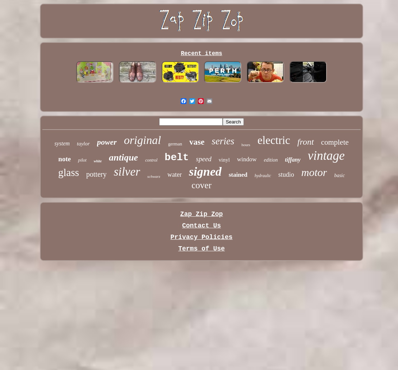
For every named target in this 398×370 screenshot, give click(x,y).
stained (238, 174)
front (305, 141)
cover (201, 185)
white (98, 161)
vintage (326, 156)
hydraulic (263, 175)
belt (177, 157)
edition (271, 160)
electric (274, 140)
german (175, 143)
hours (245, 145)
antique (123, 157)
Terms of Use (201, 248)
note (64, 159)
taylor (83, 143)
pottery (96, 174)
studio (286, 174)
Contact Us (201, 225)
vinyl (224, 160)
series (223, 141)
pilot (82, 160)
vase (196, 141)
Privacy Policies (202, 237)
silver (127, 171)
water (174, 174)
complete (335, 142)
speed (204, 159)
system (62, 143)
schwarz (153, 176)
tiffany (292, 160)
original (142, 140)
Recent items (201, 53)
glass (68, 172)
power (107, 141)
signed (205, 171)
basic (339, 175)
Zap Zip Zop (201, 214)
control (151, 160)
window (247, 159)
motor (314, 172)
